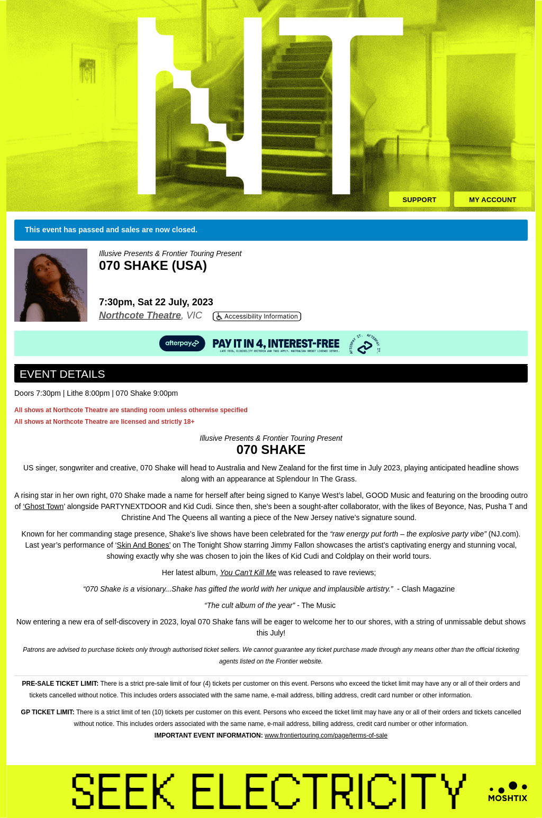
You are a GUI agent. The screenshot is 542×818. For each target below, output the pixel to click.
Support (419, 200)
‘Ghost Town (43, 506)
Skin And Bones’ (143, 545)
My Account (492, 200)
